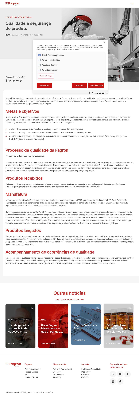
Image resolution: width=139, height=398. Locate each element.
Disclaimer (85, 372)
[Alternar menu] (132, 4)
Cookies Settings (46, 76)
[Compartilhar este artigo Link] (21, 80)
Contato (84, 377)
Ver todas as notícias (69, 299)
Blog (26, 374)
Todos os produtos (33, 369)
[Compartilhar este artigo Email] (17, 80)
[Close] (104, 42)
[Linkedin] (113, 374)
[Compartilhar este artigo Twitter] (14, 80)
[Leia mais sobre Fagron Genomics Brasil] (86, 324)
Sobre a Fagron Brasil (62, 369)
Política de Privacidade (91, 369)
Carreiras (85, 374)
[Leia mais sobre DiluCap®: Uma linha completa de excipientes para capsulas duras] (118, 326)
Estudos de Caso (32, 377)
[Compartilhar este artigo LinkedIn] (10, 80)
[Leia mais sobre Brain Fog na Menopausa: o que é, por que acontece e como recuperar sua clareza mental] (53, 326)
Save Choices (44, 85)
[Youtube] (120, 374)
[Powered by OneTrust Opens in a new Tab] (97, 92)
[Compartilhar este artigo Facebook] (6, 80)
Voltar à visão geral (18, 17)
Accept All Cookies (96, 85)
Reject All (79, 85)
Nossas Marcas (31, 372)
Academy (57, 377)
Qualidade (57, 372)
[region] (70, 67)
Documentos (58, 374)
